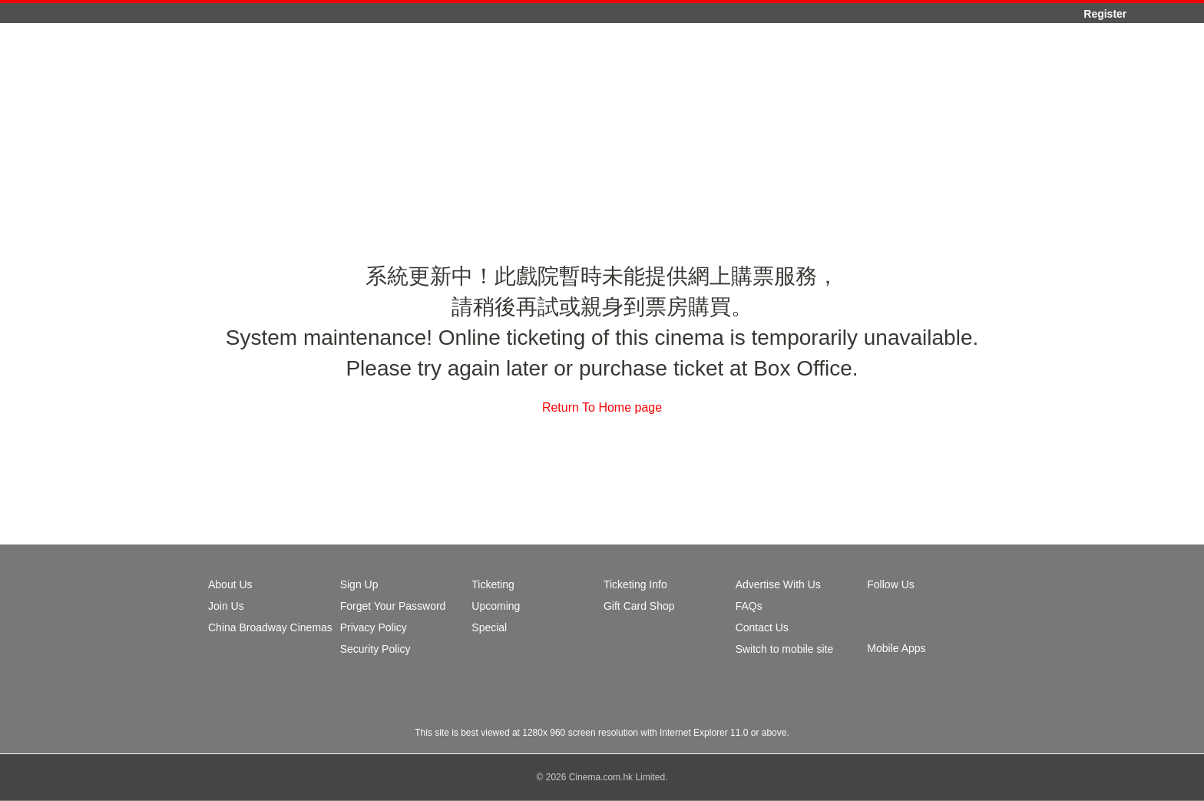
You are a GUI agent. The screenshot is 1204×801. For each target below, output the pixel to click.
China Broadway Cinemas (270, 627)
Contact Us (762, 627)
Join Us (226, 606)
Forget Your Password (393, 606)
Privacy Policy (373, 627)
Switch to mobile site (785, 649)
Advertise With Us (778, 584)
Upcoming (495, 606)
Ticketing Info (635, 584)
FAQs (749, 606)
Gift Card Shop (639, 606)
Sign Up (359, 584)
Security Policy (375, 649)
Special (489, 627)
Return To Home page (602, 407)
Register (1104, 14)
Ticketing (492, 584)
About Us (230, 584)
